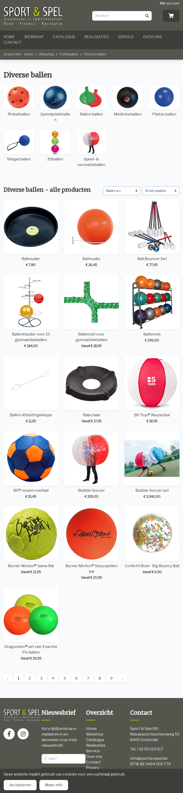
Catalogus (64, 37)
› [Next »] (122, 678)
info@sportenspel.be (149, 758)
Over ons (152, 37)
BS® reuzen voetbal (31, 465)
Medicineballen (127, 100)
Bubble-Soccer (91, 465)
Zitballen (55, 145)
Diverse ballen (95, 54)
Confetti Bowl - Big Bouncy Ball (152, 540)
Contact (12, 42)
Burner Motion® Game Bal (31, 540)
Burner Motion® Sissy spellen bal (91, 543)
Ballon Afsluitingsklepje (31, 390)
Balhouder (31, 233)
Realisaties (96, 37)
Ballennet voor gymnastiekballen (91, 311)
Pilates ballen (164, 100)
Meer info (53, 785)
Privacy (92, 768)
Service (126, 37)
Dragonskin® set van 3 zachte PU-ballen (31, 624)
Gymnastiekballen (55, 103)
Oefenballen (68, 54)
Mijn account (170, 3)
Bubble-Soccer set (152, 465)
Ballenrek (152, 309)
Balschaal (91, 390)
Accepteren (20, 785)
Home (9, 37)
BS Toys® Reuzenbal (152, 390)
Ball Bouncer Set (152, 233)
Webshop (34, 37)
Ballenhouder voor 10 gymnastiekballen (31, 311)
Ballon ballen (91, 100)
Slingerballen (18, 145)
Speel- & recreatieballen (91, 148)
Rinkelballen (18, 100)
